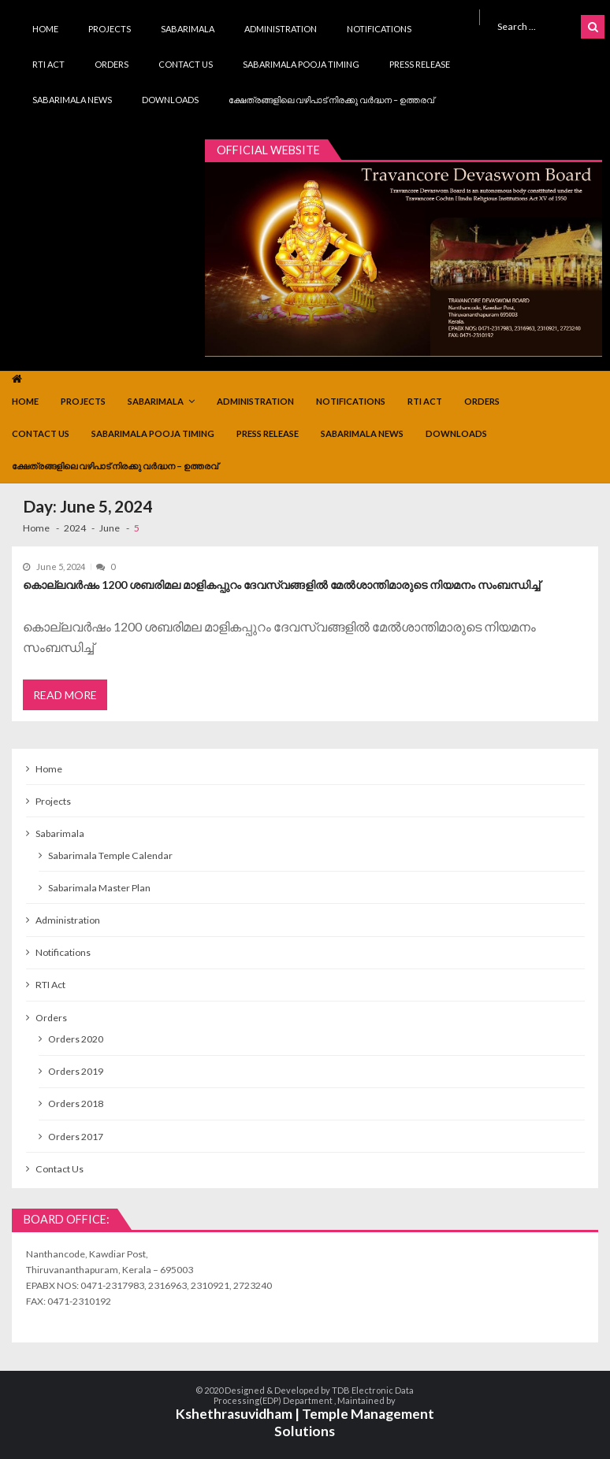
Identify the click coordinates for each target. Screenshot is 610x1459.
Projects (109, 29)
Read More (65, 695)
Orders (111, 64)
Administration (280, 29)
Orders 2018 (75, 1103)
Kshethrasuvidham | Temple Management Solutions (305, 1422)
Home (45, 29)
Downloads (170, 99)
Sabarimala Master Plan (99, 888)
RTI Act (48, 64)
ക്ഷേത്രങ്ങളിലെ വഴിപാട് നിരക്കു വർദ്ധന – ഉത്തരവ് (331, 99)
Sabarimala (187, 29)
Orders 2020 (75, 1039)
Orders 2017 (75, 1136)
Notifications (379, 29)
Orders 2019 (75, 1071)
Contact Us (185, 64)
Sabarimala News (72, 99)
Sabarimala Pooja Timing (301, 64)
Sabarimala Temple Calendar (110, 855)
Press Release (419, 64)
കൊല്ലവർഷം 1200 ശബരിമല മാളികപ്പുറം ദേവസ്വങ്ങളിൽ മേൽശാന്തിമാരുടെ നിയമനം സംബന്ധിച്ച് (281, 584)
